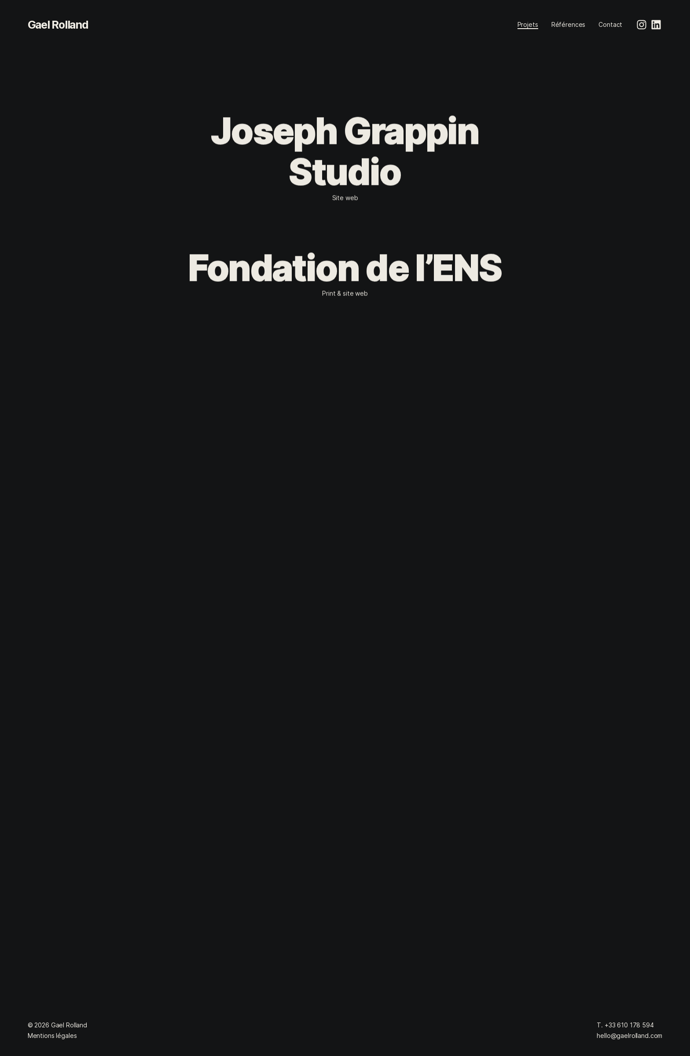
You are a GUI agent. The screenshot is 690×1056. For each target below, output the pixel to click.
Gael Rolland (58, 24)
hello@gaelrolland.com (629, 1035)
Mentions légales (52, 1035)
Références (568, 24)
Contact (610, 24)
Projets (528, 24)
